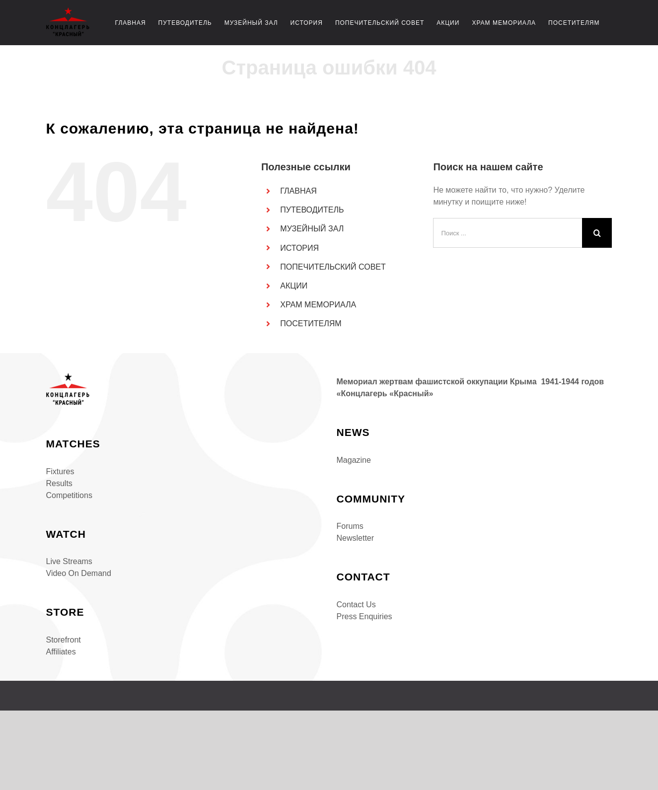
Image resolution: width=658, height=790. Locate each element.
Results (59, 483)
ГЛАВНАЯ (298, 191)
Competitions (69, 495)
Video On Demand (78, 573)
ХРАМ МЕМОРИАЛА (318, 304)
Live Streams (69, 561)
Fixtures (60, 471)
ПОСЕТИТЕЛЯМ (310, 323)
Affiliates (61, 651)
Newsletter (355, 538)
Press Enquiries (364, 616)
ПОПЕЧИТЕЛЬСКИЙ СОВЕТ (332, 267)
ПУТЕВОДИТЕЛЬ (312, 210)
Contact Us (356, 604)
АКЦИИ (293, 286)
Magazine (354, 460)
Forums (350, 526)
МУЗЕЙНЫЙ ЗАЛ (312, 228)
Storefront (63, 640)
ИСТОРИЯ (299, 248)
